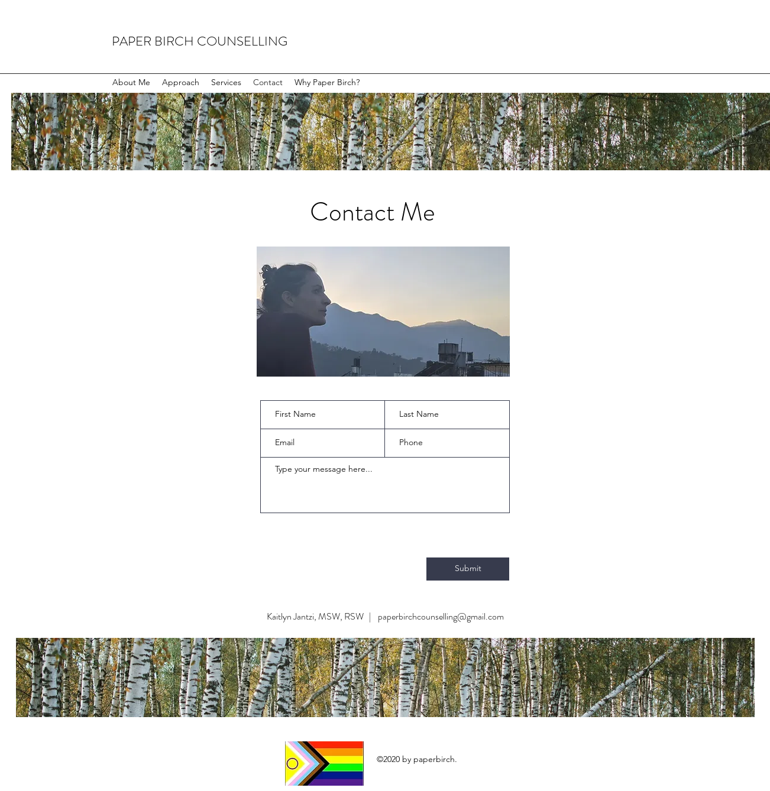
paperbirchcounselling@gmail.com (441, 616)
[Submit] (467, 569)
